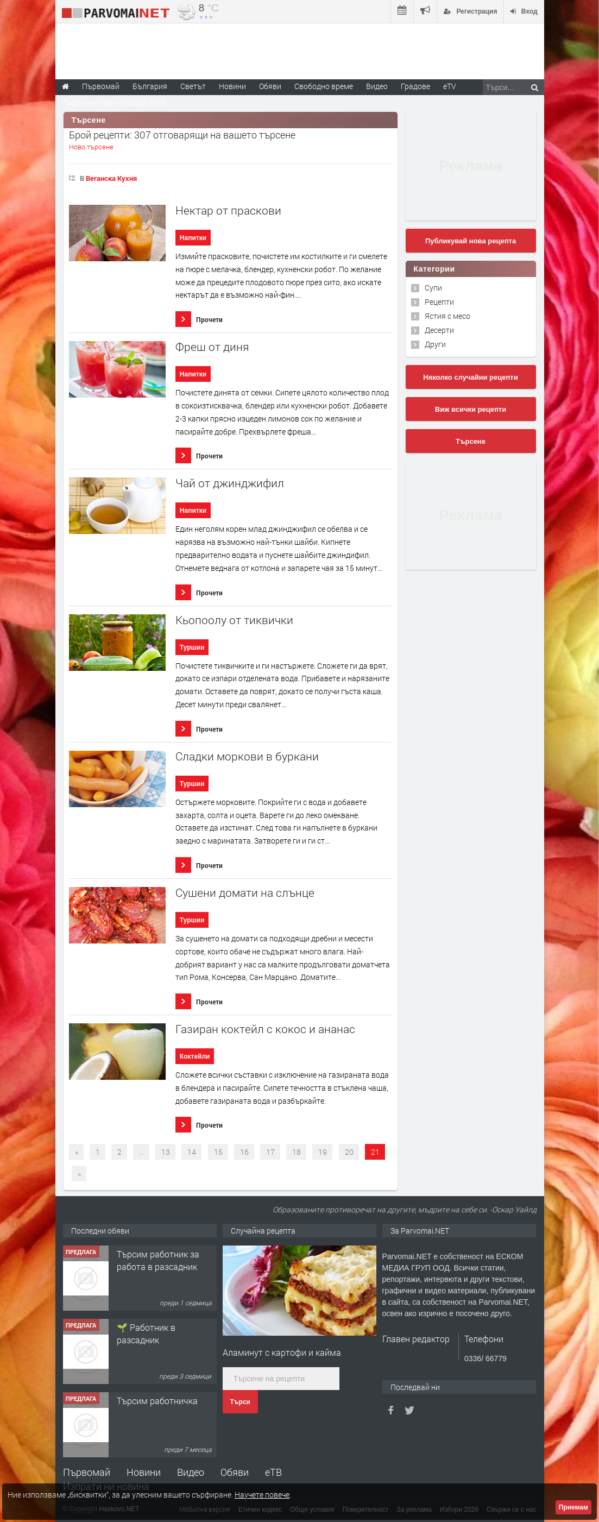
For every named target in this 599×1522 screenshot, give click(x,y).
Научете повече (262, 1494)
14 (191, 1152)
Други (435, 344)
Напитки (193, 238)
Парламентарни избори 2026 (114, 102)
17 (270, 1152)
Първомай (86, 1472)
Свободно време (323, 86)
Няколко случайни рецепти (470, 377)
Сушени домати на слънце (244, 892)
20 (349, 1152)
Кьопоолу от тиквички (234, 620)
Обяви (234, 1472)
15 (218, 1152)
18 (296, 1152)
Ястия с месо (447, 316)
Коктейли (195, 1056)
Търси (240, 1402)
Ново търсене (91, 147)
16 (244, 1152)
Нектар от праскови (228, 210)
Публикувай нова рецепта (470, 241)
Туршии (192, 647)
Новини (232, 86)
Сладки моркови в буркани (247, 756)
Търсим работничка (157, 1400)
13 (165, 1152)
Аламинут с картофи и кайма (282, 1352)
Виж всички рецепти (470, 409)
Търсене (470, 441)
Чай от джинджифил (229, 483)
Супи (433, 287)
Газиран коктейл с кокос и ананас (265, 1029)
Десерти (439, 330)
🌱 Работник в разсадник (146, 1333)
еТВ (273, 1472)
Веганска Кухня (111, 178)
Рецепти (439, 302)
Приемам (573, 1507)
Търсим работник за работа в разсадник (158, 1260)
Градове (415, 86)
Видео (190, 1472)
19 (322, 1152)
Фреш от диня (212, 347)
